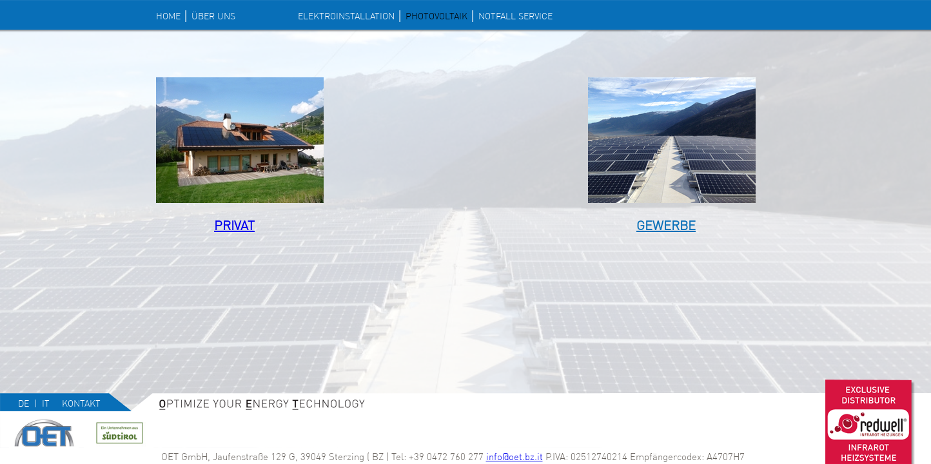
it (46, 403)
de (23, 403)
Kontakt (81, 403)
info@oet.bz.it (514, 456)
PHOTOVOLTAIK (436, 16)
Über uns (213, 16)
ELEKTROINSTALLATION (346, 16)
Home (168, 16)
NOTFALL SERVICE (515, 16)
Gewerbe (666, 225)
